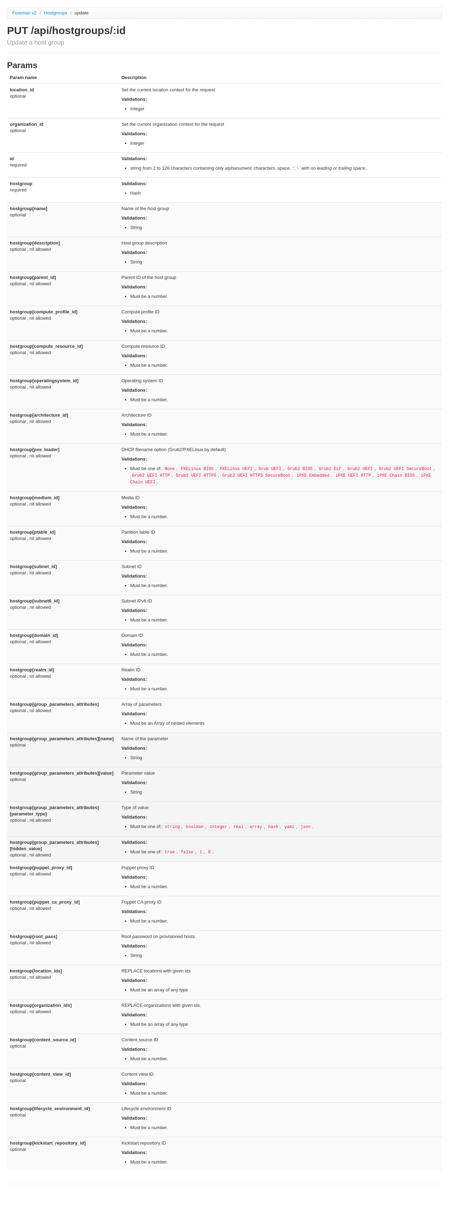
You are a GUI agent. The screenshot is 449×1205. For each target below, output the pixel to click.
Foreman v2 (24, 12)
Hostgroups (56, 12)
